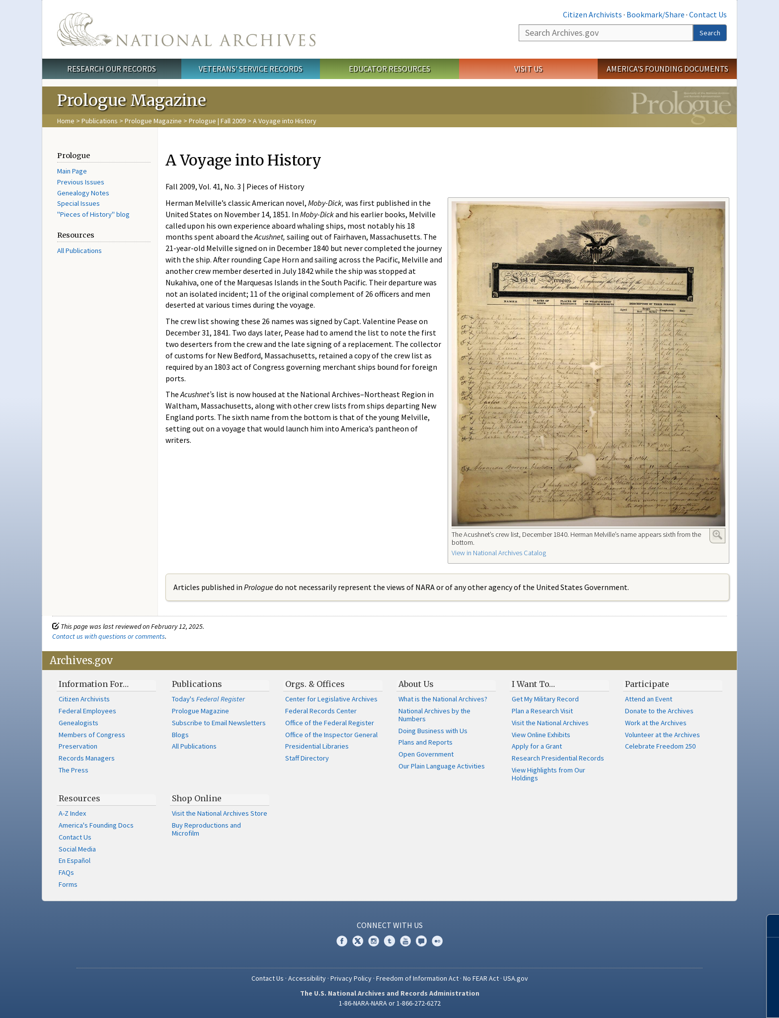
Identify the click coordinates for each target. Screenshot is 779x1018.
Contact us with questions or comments (108, 636)
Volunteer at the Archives (662, 734)
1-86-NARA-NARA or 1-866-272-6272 (390, 1003)
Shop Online (197, 798)
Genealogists (78, 722)
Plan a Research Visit (542, 710)
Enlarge (717, 535)
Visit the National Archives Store (219, 813)
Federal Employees (87, 710)
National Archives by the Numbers (434, 714)
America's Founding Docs (96, 825)
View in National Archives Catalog (499, 552)
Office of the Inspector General (331, 734)
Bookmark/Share (655, 14)
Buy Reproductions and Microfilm (206, 829)
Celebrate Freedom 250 (660, 746)
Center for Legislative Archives (331, 698)
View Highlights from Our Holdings (548, 773)
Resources (79, 798)
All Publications (79, 250)
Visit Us (528, 69)
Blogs (180, 734)
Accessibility (307, 978)
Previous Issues (80, 181)
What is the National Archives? (442, 698)
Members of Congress (92, 734)
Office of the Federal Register (329, 722)
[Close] (767, 926)
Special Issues (78, 203)
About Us (416, 684)
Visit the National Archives (550, 722)
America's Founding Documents (667, 69)
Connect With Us (390, 925)
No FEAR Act (481, 978)
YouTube (405, 941)
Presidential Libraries (317, 746)
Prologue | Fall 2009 (217, 120)
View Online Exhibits (541, 734)
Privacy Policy (351, 978)
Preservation (78, 746)
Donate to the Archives (659, 710)
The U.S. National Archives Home (186, 29)
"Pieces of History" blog (93, 214)
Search (710, 32)
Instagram (374, 941)
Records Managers (87, 758)
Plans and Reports (425, 742)
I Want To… (533, 684)
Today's (208, 698)
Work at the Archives (656, 722)
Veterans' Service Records (251, 69)
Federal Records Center (321, 710)
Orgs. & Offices (315, 684)
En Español (74, 860)
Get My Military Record (545, 698)
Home (66, 120)
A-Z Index (72, 813)
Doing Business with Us (432, 730)
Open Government (426, 754)
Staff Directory (307, 758)
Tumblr (389, 941)
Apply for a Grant (537, 746)
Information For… (94, 684)
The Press (73, 769)
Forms (68, 884)
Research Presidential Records (558, 758)
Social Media (77, 849)
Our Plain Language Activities (441, 766)
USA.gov (515, 978)
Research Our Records (111, 69)
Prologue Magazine (153, 120)
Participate (647, 684)
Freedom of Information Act (417, 978)
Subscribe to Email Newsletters (219, 722)
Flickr (437, 941)
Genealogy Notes (83, 192)
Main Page (72, 171)
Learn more (698, 1000)
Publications (99, 120)
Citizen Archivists (592, 14)
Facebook (342, 941)
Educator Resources (389, 69)
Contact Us (708, 14)
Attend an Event (648, 698)
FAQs (66, 872)
